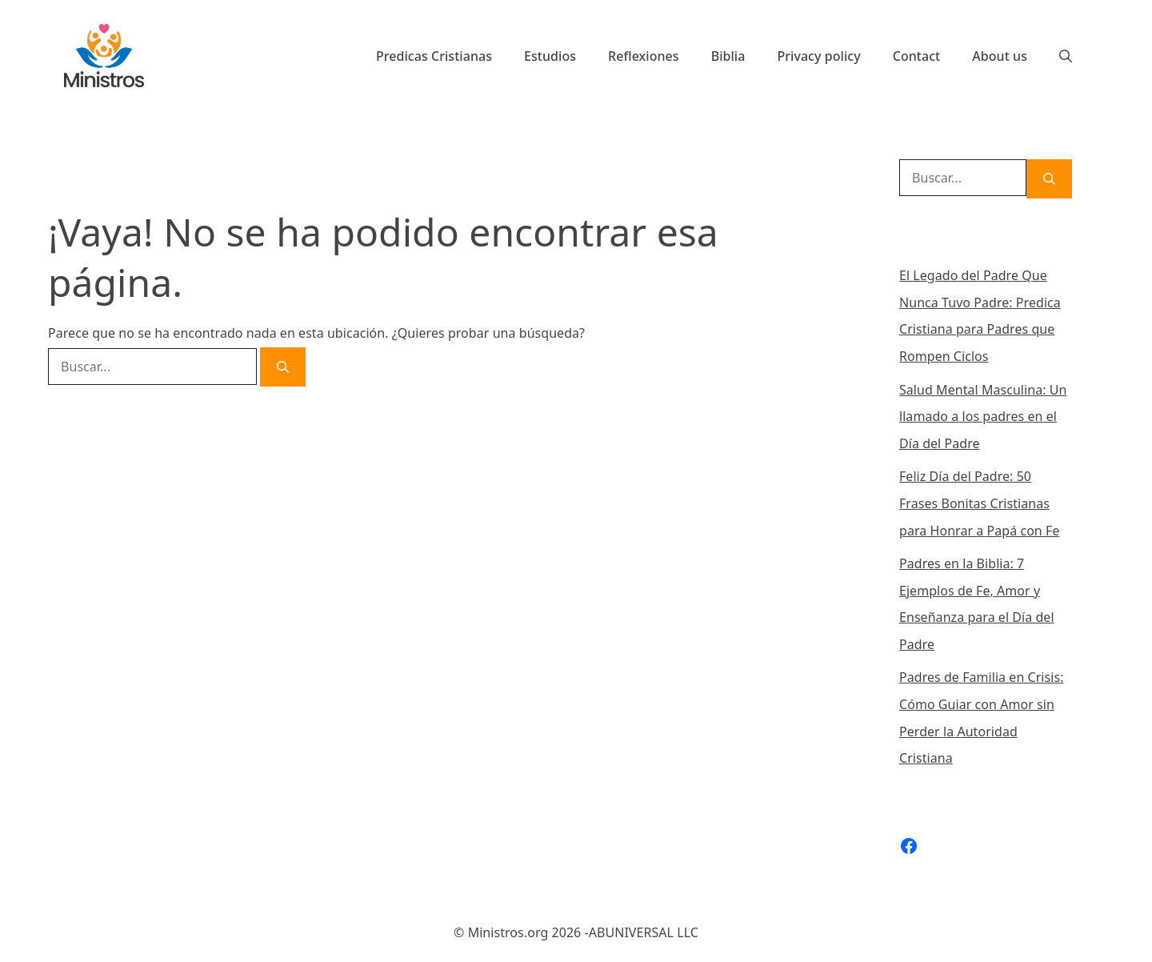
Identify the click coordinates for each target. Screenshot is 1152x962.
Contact (917, 56)
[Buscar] (283, 367)
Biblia (728, 56)
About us (999, 56)
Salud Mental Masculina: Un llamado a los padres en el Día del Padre (982, 416)
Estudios (550, 56)
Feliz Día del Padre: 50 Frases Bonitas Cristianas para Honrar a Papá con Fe (979, 503)
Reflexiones (643, 56)
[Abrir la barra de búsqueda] (1065, 56)
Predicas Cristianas (434, 56)
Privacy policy (818, 56)
